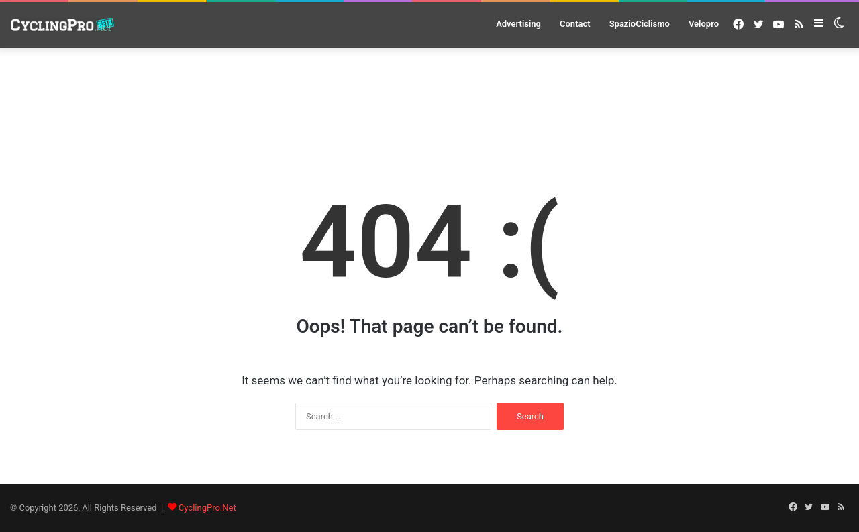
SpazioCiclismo (639, 24)
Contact (575, 24)
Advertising (518, 24)
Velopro (704, 24)
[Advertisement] (429, 94)
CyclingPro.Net (207, 507)
